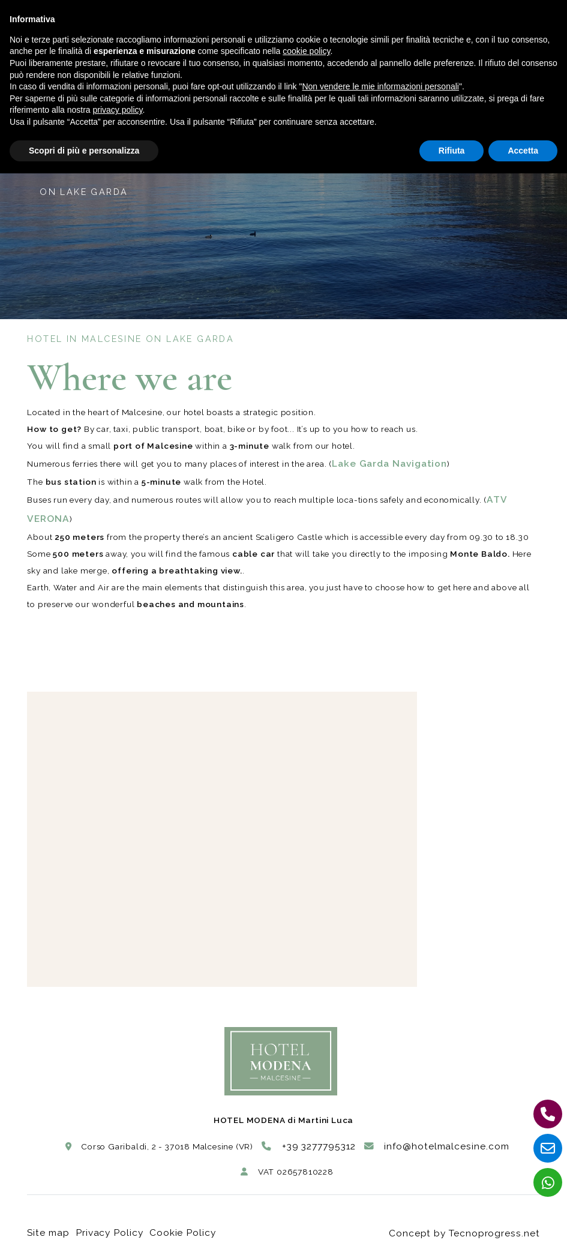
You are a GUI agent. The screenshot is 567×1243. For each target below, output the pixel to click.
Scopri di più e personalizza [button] (84, 150)
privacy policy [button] (118, 110)
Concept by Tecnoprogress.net (476, 1220)
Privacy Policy (106, 1220)
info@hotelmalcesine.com (430, 1140)
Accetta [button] (523, 150)
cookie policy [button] (306, 51)
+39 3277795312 (318, 1140)
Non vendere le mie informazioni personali (380, 86)
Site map (45, 1220)
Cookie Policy (177, 1220)
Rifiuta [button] (452, 150)
